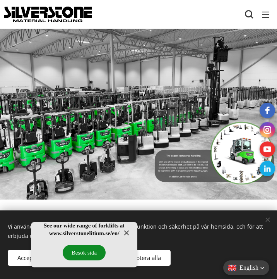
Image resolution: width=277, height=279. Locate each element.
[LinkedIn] (267, 168)
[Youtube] (267, 149)
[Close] (126, 233)
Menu (265, 14)
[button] (249, 14)
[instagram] (267, 130)
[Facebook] (267, 110)
